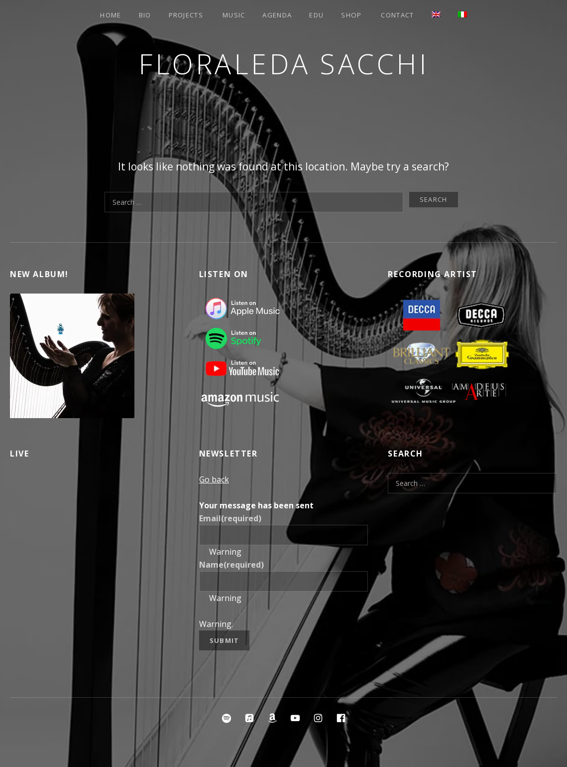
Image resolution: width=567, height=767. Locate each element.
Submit (224, 640)
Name (231, 564)
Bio (145, 14)
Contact (397, 14)
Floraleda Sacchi (283, 63)
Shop (351, 14)
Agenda (277, 14)
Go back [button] (214, 479)
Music (234, 14)
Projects (186, 14)
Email (230, 518)
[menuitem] (436, 14)
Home (110, 14)
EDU (316, 14)
